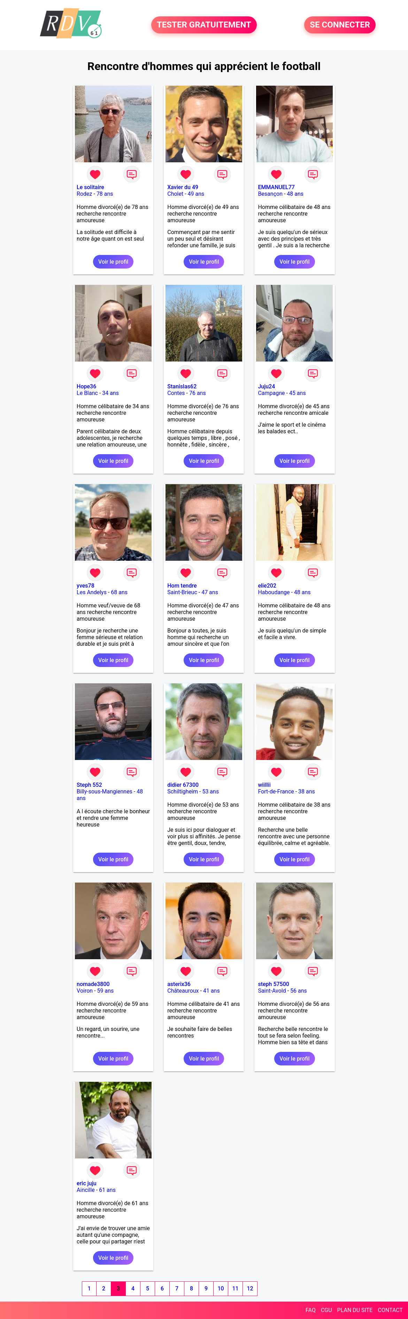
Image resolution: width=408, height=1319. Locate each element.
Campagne (271, 393)
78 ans (105, 194)
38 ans (306, 791)
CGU (326, 1310)
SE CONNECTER (340, 25)
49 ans (196, 194)
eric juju (86, 1183)
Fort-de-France (276, 791)
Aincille (86, 1190)
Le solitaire (90, 187)
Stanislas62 (182, 386)
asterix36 (179, 984)
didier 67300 (183, 785)
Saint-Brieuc (182, 592)
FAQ (311, 1310)
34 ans (110, 393)
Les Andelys (92, 592)
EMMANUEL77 (276, 187)
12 (250, 1288)
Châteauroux (183, 990)
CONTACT (390, 1310)
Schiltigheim (182, 791)
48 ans (295, 194)
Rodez (84, 194)
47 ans (209, 592)
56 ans (298, 990)
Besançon (270, 194)
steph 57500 (273, 984)
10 (220, 1288)
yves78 (85, 585)
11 (235, 1288)
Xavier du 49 (182, 187)
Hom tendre (182, 585)
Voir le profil (113, 261)
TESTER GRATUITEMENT (204, 25)
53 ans (210, 791)
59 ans (105, 990)
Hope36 (86, 386)
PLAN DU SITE (355, 1310)
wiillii (264, 785)
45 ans (297, 393)
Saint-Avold (272, 990)
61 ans (107, 1190)
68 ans (119, 592)
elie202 (267, 585)
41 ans (211, 990)
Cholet (175, 194)
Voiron (85, 990)
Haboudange (274, 592)
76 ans (197, 393)
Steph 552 (89, 785)
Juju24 (266, 386)
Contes (176, 393)
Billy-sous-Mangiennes (104, 791)
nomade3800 (93, 984)
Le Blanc (87, 393)
